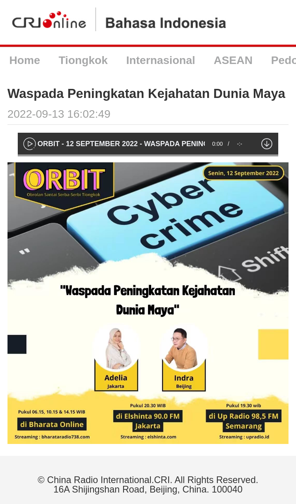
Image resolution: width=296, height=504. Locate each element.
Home (24, 60)
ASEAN (233, 60)
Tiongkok (82, 60)
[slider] (148, 155)
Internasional (160, 60)
